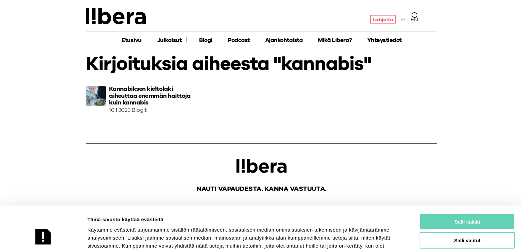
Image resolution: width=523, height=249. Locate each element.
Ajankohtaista (284, 40)
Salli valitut (467, 201)
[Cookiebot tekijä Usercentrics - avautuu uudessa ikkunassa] (43, 236)
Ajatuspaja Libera (116, 16)
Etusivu (131, 40)
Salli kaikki (467, 182)
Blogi (205, 40)
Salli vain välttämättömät (467, 220)
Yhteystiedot (384, 40)
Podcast (239, 40)
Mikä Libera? (335, 40)
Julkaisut (169, 40)
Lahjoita (383, 19)
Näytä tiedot (356, 236)
